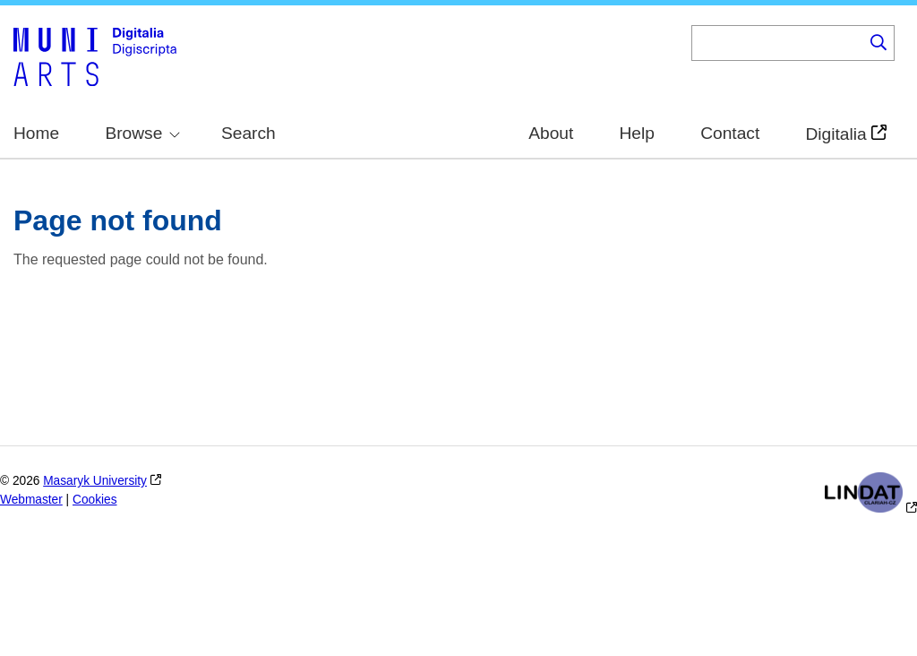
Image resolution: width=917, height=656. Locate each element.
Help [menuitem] (637, 133)
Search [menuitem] (248, 133)
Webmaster (31, 499)
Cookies (95, 499)
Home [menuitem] (36, 133)
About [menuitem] (550, 133)
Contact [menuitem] (729, 133)
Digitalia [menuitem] (835, 134)
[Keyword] (777, 43)
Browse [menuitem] (142, 133)
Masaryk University (95, 481)
